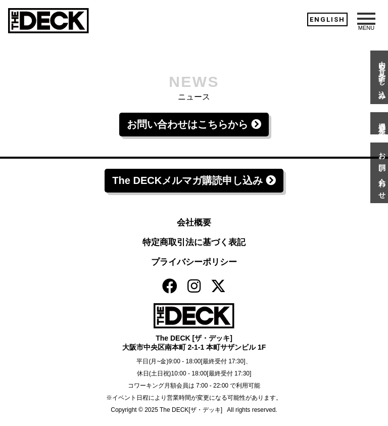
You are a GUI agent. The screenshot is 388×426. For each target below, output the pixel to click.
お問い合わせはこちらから (194, 124)
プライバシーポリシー (194, 262)
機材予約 (382, 123)
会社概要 (194, 222)
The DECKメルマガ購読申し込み (193, 180)
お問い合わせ (382, 173)
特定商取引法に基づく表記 (194, 242)
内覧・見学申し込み (382, 77)
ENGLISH (327, 19)
